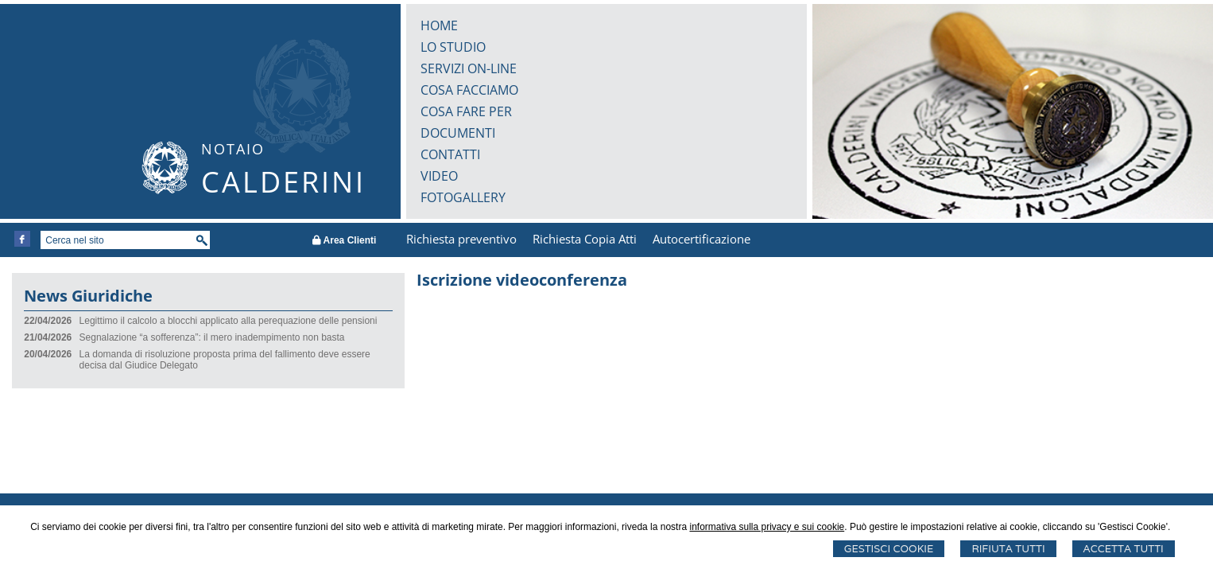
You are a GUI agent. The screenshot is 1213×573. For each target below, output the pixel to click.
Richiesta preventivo (461, 239)
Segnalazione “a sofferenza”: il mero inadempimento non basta (212, 337)
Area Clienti (344, 240)
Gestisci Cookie (889, 548)
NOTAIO (233, 148)
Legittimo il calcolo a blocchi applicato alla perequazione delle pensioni (228, 320)
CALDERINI (283, 181)
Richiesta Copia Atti (585, 239)
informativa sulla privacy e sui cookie (766, 526)
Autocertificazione (701, 239)
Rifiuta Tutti (1007, 548)
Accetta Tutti (1123, 548)
